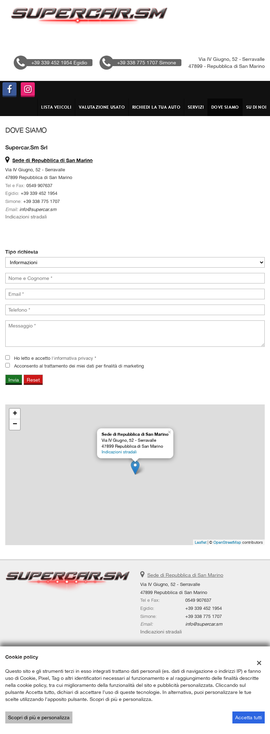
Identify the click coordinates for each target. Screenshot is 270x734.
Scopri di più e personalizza (39, 717)
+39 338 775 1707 (41, 201)
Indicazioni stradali (26, 216)
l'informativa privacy (72, 358)
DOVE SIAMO (225, 107)
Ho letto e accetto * (55, 358)
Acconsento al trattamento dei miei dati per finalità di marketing (79, 366)
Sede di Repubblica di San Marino (185, 575)
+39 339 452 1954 (39, 193)
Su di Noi (256, 107)
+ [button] (15, 414)
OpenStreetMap (227, 542)
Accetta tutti (248, 717)
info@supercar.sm (37, 209)
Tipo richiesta (21, 252)
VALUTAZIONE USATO (101, 107)
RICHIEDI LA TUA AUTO (156, 107)
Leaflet (200, 542)
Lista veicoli (56, 107)
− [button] (15, 424)
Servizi (196, 107)
